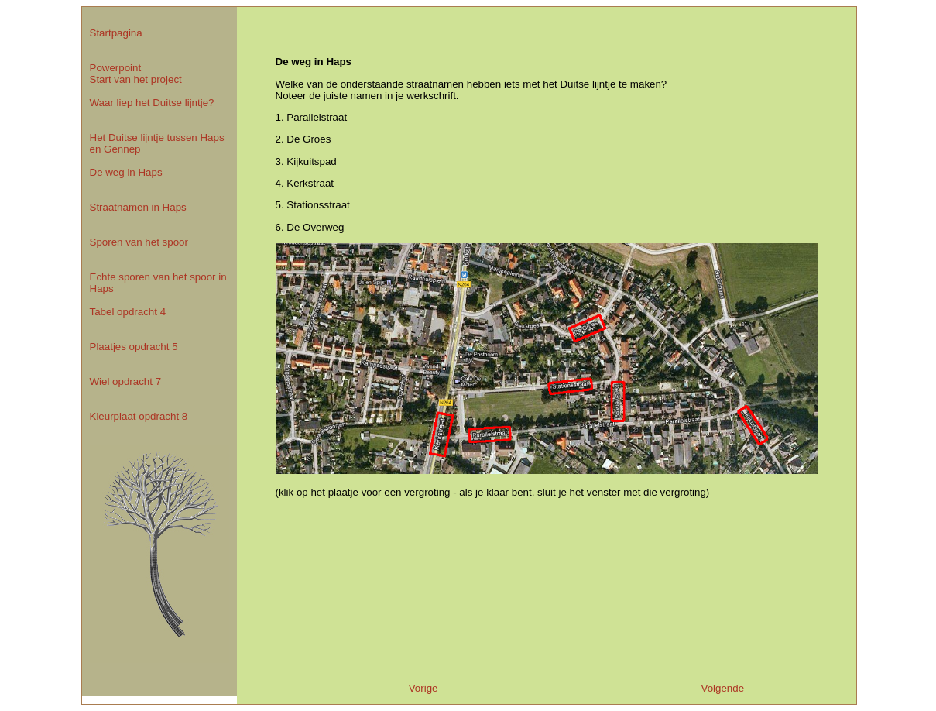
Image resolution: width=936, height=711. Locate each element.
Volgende (723, 688)
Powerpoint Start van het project (136, 73)
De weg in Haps (126, 172)
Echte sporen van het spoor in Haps (158, 282)
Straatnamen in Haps (138, 207)
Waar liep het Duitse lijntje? (152, 102)
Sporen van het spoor (139, 242)
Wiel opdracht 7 (126, 381)
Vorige (423, 688)
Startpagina (116, 33)
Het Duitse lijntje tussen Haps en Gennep (157, 143)
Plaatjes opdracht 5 (134, 346)
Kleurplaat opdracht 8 (139, 416)
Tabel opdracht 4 (128, 312)
